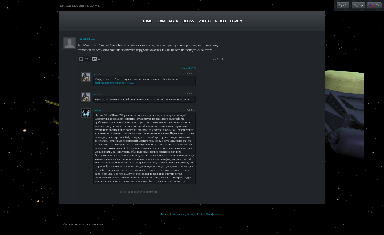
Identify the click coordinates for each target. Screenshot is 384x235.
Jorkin (97, 109)
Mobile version (214, 214)
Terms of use (168, 214)
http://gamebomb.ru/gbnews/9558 (114, 82)
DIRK (97, 73)
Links (200, 214)
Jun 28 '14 (217, 59)
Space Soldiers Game (80, 5)
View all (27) (189, 68)
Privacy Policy (186, 214)
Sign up (358, 5)
